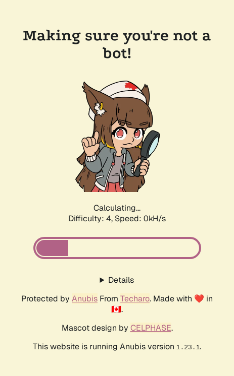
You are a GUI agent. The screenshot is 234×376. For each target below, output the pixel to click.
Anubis (85, 298)
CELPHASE (150, 328)
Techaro (135, 298)
